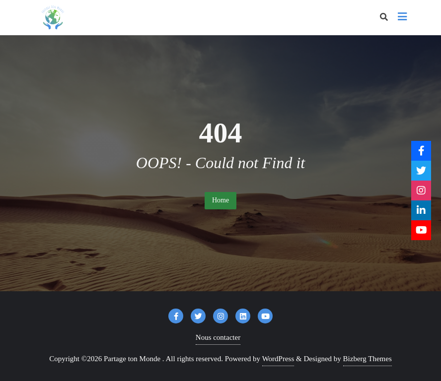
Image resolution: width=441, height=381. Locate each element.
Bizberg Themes (367, 359)
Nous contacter (218, 337)
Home (220, 200)
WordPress (278, 359)
